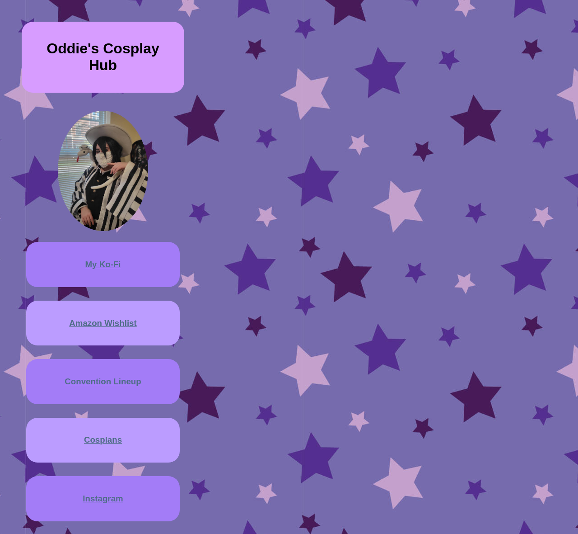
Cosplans (103, 439)
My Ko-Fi (103, 264)
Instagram (103, 498)
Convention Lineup (103, 381)
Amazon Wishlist (102, 323)
